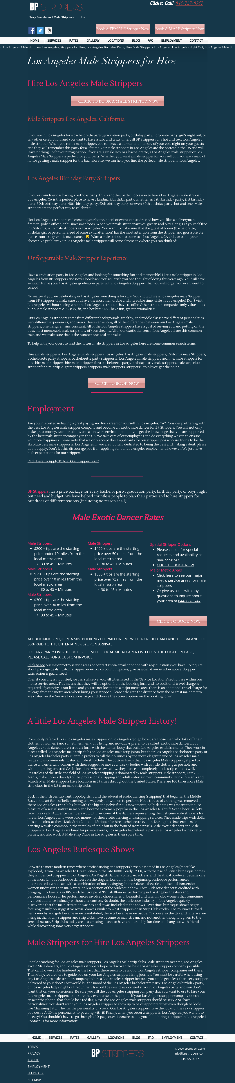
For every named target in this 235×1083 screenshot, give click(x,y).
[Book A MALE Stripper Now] (180, 29)
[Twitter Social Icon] (40, 30)
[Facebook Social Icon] (31, 30)
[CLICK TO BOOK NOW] (116, 383)
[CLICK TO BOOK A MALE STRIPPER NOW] (117, 101)
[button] (55, 40)
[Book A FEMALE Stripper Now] (123, 29)
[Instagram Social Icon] (48, 30)
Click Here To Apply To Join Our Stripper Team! (63, 461)
